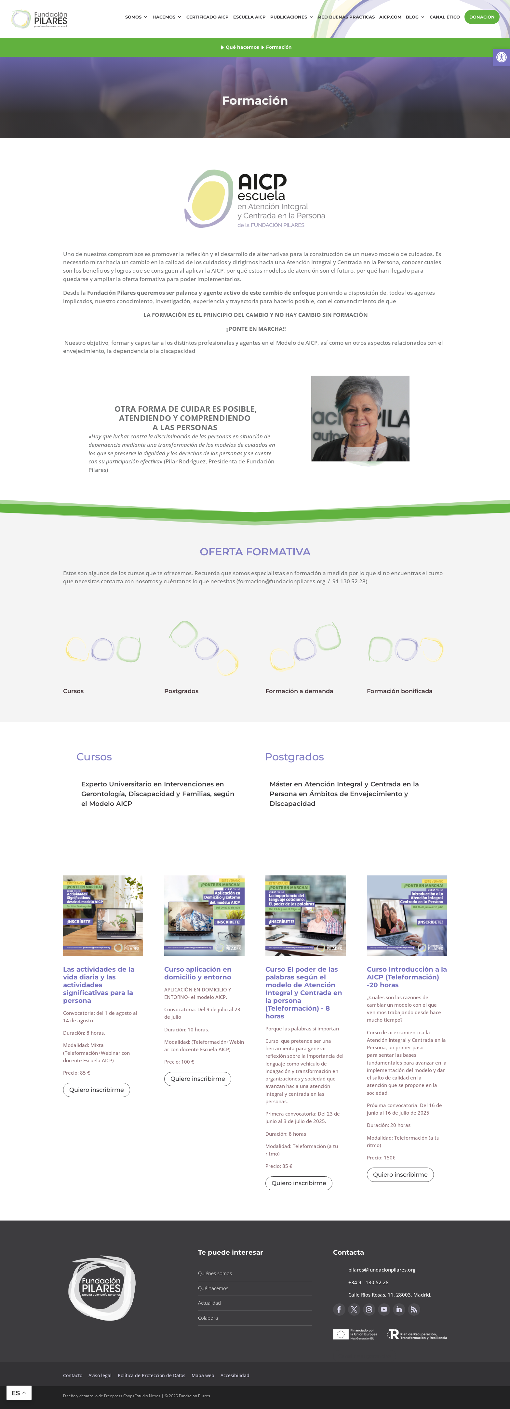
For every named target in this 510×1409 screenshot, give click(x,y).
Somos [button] (133, 17)
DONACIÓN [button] (482, 16)
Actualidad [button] (209, 1302)
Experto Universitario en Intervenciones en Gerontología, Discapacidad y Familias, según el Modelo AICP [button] (158, 794)
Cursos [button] (73, 691)
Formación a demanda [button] (299, 691)
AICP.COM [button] (390, 17)
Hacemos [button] (164, 17)
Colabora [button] (208, 1317)
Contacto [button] (73, 1375)
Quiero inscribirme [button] (96, 1089)
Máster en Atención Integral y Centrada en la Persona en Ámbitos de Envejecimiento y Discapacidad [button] (344, 794)
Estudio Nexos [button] (147, 1396)
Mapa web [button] (203, 1375)
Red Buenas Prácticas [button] (346, 17)
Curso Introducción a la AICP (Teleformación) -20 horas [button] (407, 977)
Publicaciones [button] (288, 17)
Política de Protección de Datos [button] (152, 1375)
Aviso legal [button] (100, 1375)
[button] (501, 57)
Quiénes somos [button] (215, 1273)
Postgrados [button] (181, 691)
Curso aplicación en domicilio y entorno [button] (198, 973)
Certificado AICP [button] (207, 17)
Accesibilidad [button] (235, 1375)
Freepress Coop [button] (118, 1396)
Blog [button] (412, 17)
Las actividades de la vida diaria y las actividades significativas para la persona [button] (98, 984)
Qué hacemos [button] (242, 47)
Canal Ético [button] (445, 17)
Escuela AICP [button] (249, 17)
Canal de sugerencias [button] (364, 1356)
